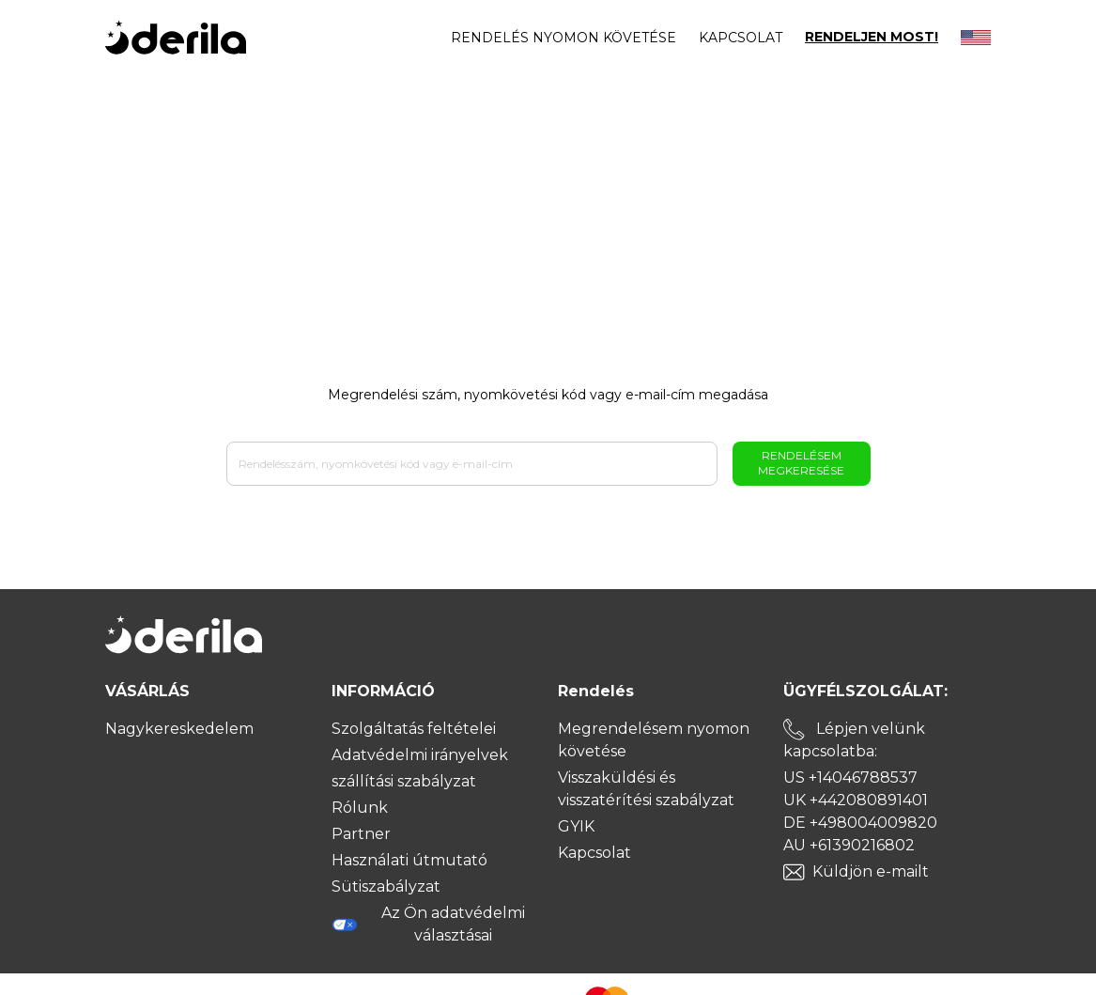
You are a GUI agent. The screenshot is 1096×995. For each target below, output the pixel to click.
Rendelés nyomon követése (563, 37)
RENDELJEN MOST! (871, 37)
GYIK (576, 826)
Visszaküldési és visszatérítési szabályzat (646, 789)
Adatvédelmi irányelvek (420, 755)
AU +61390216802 (849, 845)
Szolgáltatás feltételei (414, 729)
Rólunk (360, 807)
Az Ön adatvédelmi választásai (428, 924)
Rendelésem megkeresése (801, 462)
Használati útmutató (409, 860)
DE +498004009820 (860, 823)
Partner (361, 834)
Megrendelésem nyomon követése (653, 740)
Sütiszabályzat (386, 886)
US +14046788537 (850, 777)
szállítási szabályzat (404, 781)
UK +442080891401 (855, 800)
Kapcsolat (740, 37)
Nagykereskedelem (179, 729)
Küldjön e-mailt (870, 871)
